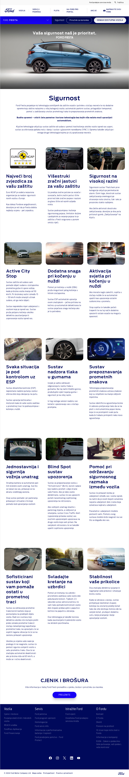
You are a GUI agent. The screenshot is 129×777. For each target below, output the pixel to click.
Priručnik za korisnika (79, 20)
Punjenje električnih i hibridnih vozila (17, 719)
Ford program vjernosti (45, 718)
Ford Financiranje (12, 733)
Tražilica (119, 2)
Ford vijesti (70, 714)
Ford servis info (42, 726)
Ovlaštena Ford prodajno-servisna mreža (77, 719)
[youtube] (78, 758)
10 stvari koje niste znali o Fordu (107, 731)
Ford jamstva (41, 714)
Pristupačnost (49, 773)
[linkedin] (71, 758)
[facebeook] (50, 758)
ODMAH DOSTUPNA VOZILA (110, 20)
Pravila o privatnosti (64, 773)
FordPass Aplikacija (13, 729)
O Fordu (99, 718)
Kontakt (100, 714)
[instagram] (57, 758)
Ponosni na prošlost (105, 726)
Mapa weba (37, 773)
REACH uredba (10, 725)
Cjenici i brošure (11, 714)
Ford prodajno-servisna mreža (100, 2)
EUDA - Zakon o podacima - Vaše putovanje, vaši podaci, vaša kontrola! (109, 744)
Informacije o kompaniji (107, 737)
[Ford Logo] (9, 11)
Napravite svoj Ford (112, 11)
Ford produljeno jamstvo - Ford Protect (49, 738)
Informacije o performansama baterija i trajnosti (48, 731)
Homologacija (41, 722)
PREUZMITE (64, 695)
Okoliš (99, 722)
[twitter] (64, 758)
